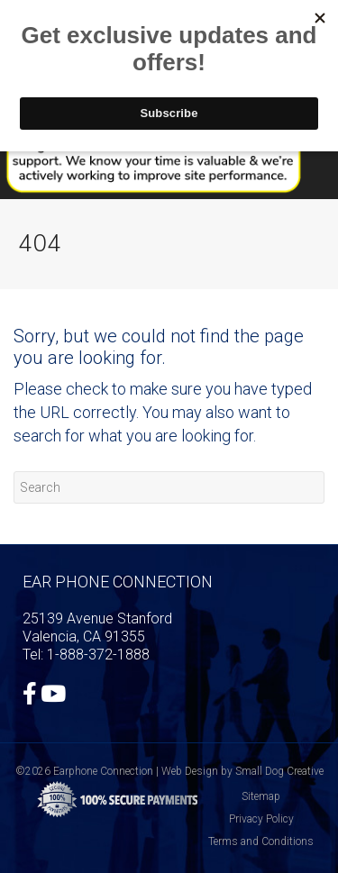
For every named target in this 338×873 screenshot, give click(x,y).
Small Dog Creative (279, 771)
